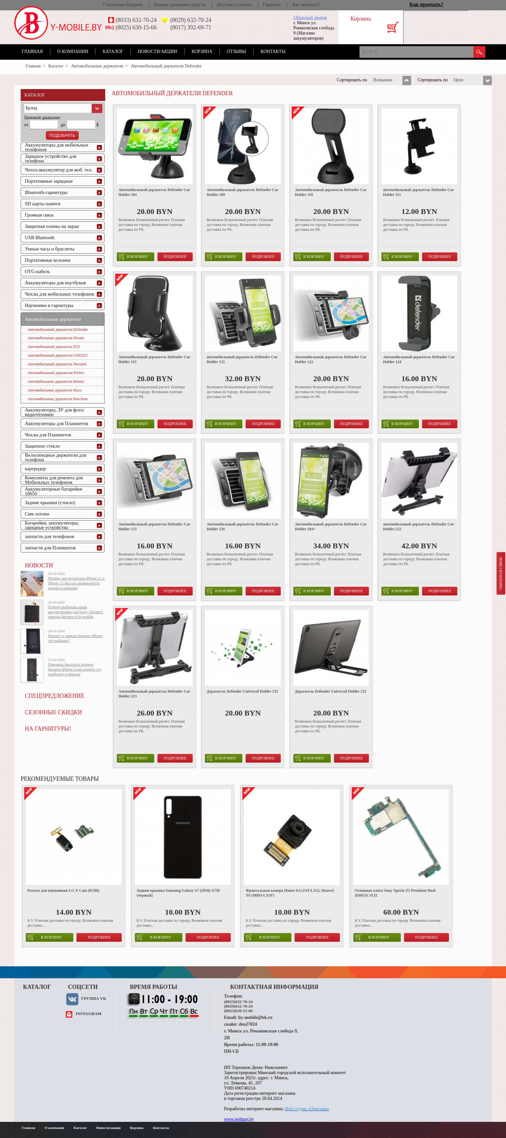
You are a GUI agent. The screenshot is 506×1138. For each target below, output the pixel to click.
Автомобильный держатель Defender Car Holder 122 (331, 359)
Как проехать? (306, 4)
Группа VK (93, 998)
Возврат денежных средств (180, 4)
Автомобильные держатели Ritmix (55, 381)
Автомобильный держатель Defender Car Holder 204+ (331, 526)
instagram (88, 1013)
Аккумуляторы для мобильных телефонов (56, 147)
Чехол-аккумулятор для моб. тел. (58, 169)
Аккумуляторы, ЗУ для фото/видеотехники (54, 412)
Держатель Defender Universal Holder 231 (242, 691)
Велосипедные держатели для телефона (55, 457)
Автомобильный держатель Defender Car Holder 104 (154, 192)
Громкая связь (39, 215)
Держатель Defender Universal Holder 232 (330, 691)
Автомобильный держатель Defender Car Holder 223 (154, 693)
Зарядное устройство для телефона (50, 158)
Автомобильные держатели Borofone (57, 399)
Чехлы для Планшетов (48, 434)
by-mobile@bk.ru (255, 1017)
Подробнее (175, 256)
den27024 (248, 1024)
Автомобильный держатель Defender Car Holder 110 (331, 192)
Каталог (113, 51)
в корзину (133, 256)
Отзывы (236, 51)
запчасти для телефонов (49, 536)
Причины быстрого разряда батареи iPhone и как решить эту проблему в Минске (74, 669)
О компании (72, 51)
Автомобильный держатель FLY (53, 346)
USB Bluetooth (40, 237)
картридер (35, 468)
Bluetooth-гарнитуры (46, 192)
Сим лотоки (37, 513)
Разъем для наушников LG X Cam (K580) (63, 890)
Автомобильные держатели (97, 66)
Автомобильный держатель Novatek (56, 364)
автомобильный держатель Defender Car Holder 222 (418, 526)
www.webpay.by (239, 1119)
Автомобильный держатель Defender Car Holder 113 (154, 359)
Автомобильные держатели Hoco (54, 390)
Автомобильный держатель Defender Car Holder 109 (242, 192)
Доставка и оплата (234, 4)
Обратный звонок (310, 17)
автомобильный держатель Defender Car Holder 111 (418, 192)
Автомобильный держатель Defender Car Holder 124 (419, 359)
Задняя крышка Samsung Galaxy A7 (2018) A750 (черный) (178, 893)
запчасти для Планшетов (50, 547)
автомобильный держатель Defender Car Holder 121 (242, 359)
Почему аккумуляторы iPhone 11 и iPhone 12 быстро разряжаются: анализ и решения (76, 583)
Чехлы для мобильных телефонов (59, 294)
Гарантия (271, 4)
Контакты (273, 51)
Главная (32, 51)
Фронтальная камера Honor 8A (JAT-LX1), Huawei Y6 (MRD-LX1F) (290, 893)
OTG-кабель (37, 271)
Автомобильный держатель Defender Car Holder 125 (154, 526)
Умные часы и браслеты (49, 248)
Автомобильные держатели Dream (55, 338)
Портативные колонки (47, 260)
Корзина (202, 51)
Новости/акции (157, 51)
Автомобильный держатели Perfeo (55, 373)
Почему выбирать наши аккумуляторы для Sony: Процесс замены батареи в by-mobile (75, 612)
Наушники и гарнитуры (49, 305)
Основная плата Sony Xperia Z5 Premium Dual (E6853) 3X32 (395, 893)
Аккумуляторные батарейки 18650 (53, 491)
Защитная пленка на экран (52, 226)
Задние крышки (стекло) (50, 502)
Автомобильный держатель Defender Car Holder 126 (242, 526)
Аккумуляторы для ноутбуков (55, 282)
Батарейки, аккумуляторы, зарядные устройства (52, 525)
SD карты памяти (42, 203)
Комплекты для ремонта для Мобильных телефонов (54, 480)
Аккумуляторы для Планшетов (56, 423)
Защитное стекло (42, 446)
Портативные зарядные (49, 181)
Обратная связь (500, 573)
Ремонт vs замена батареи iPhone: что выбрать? (75, 638)
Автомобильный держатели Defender (57, 329)
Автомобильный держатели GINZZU (57, 355)
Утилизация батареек (122, 4)
